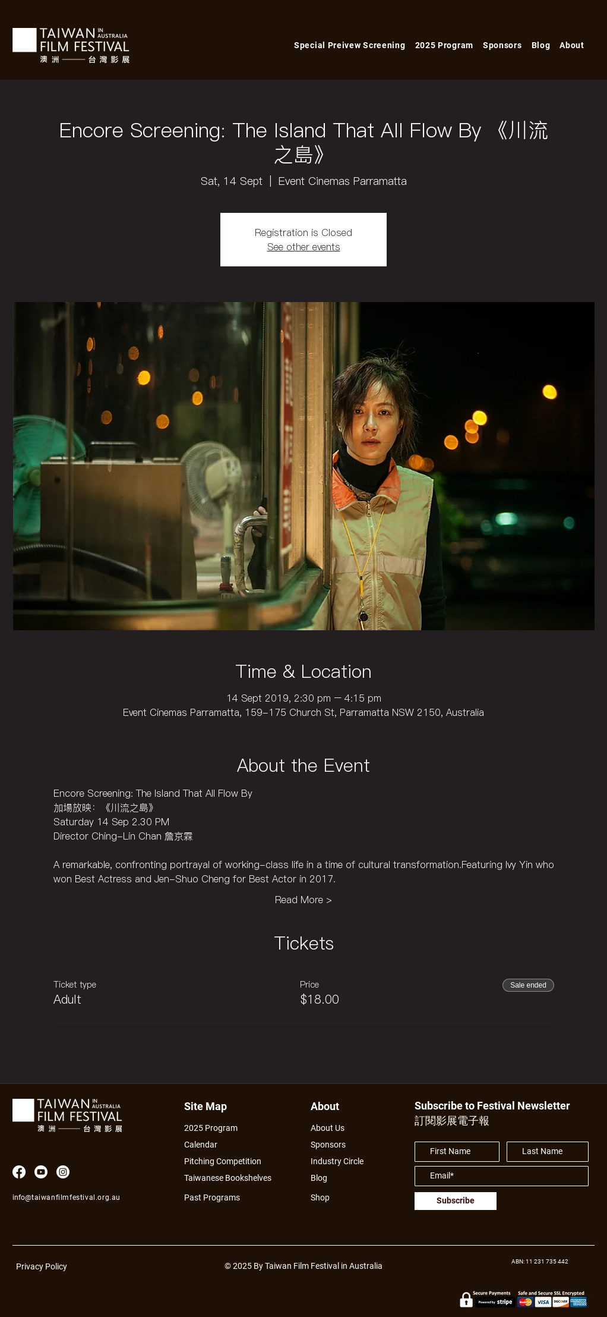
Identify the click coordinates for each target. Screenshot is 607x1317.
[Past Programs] (216, 1197)
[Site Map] (209, 1106)
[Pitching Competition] (230, 1161)
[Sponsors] (331, 1144)
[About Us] (341, 1128)
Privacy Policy (41, 1266)
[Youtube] (41, 1171)
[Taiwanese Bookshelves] (234, 1178)
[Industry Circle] (341, 1161)
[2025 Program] (216, 1128)
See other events (303, 246)
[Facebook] (19, 1171)
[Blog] (323, 1178)
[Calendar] (234, 1144)
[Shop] (331, 1197)
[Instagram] (62, 1171)
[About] (336, 1106)
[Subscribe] (456, 1201)
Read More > (303, 899)
